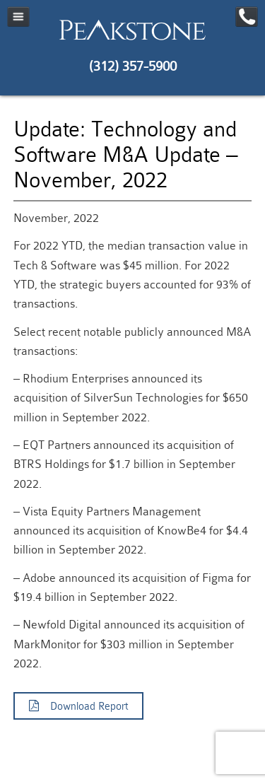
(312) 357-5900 (133, 66)
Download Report (78, 706)
